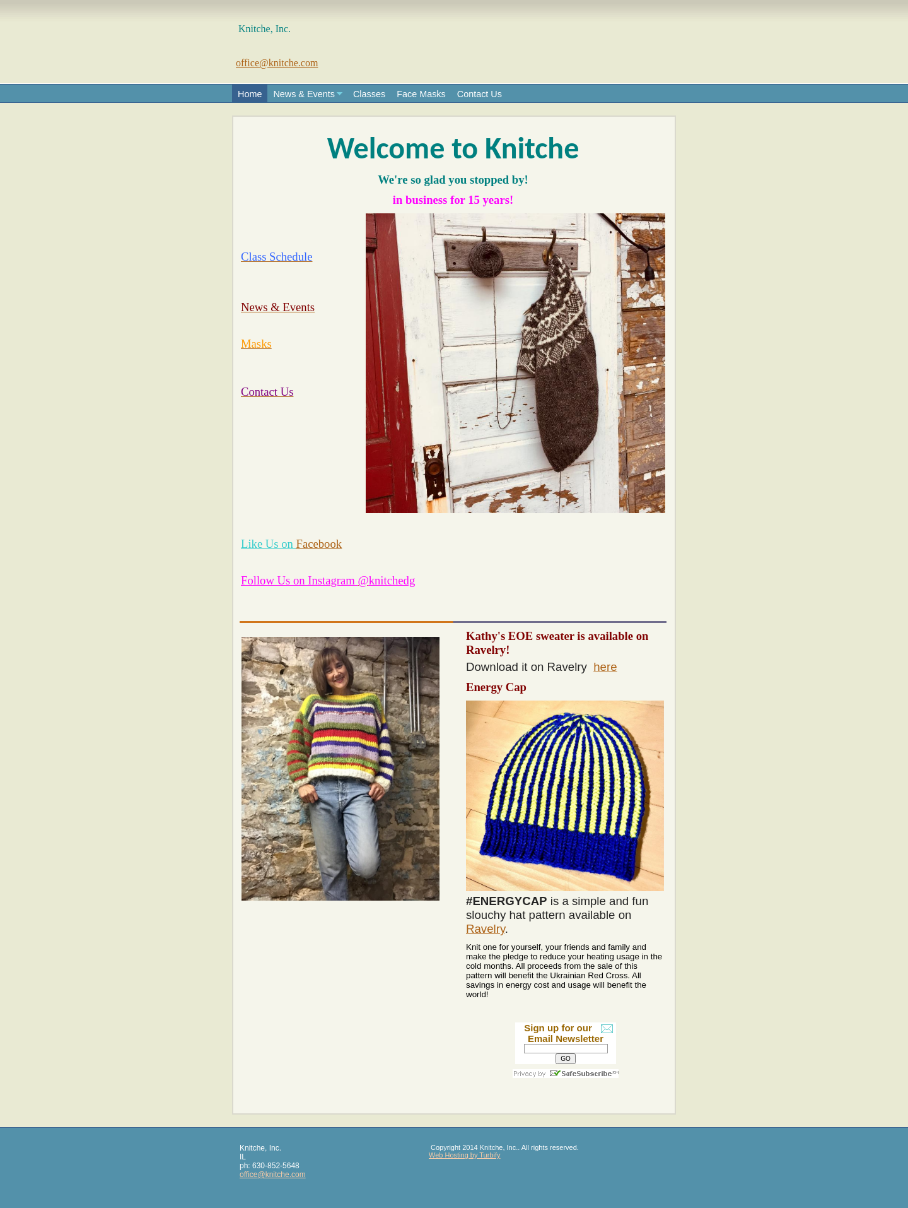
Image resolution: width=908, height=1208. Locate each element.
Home (250, 94)
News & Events (304, 94)
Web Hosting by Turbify (465, 1155)
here (605, 666)
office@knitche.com (277, 62)
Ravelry (485, 928)
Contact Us (479, 94)
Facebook (319, 543)
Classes (369, 94)
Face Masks (421, 94)
